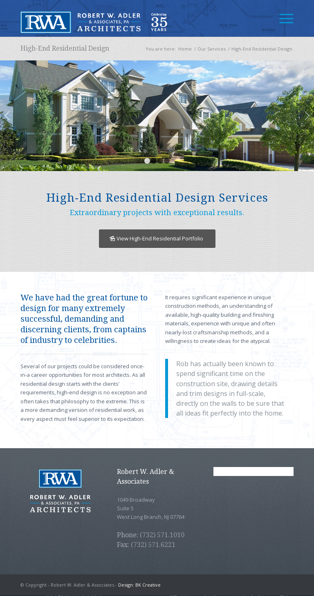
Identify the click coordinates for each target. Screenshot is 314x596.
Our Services (211, 49)
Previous (7, 115)
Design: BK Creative (139, 585)
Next (307, 115)
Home (185, 49)
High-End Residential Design (64, 48)
